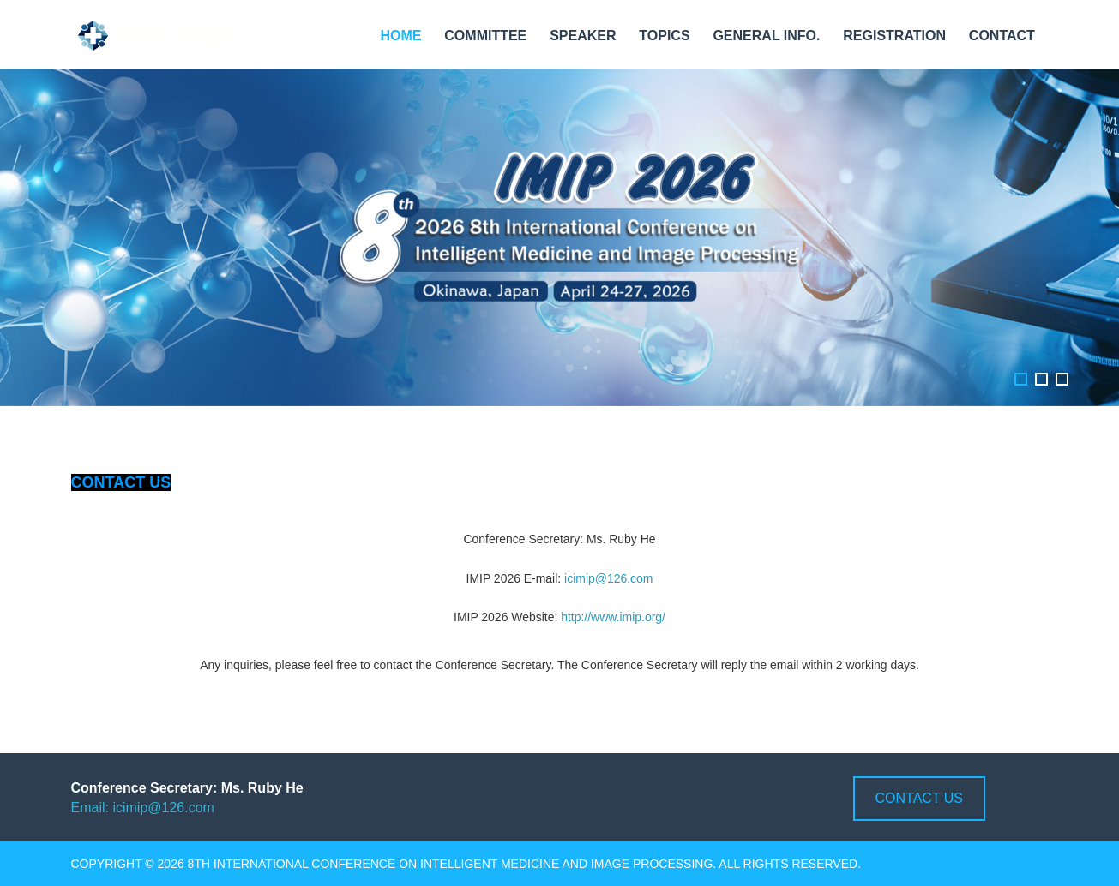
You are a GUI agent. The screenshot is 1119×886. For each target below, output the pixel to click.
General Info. (766, 35)
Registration (894, 35)
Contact (1002, 35)
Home (400, 35)
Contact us (919, 798)
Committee (485, 35)
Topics (664, 35)
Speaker (583, 35)
